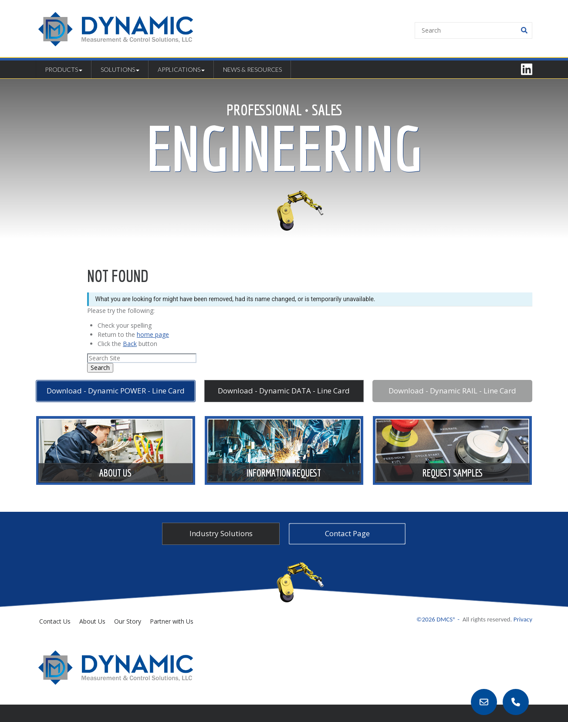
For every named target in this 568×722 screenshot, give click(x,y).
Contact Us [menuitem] (55, 621)
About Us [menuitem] (92, 621)
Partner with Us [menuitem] (171, 621)
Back (130, 343)
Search (100, 367)
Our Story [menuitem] (127, 621)
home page (153, 334)
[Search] (473, 30)
